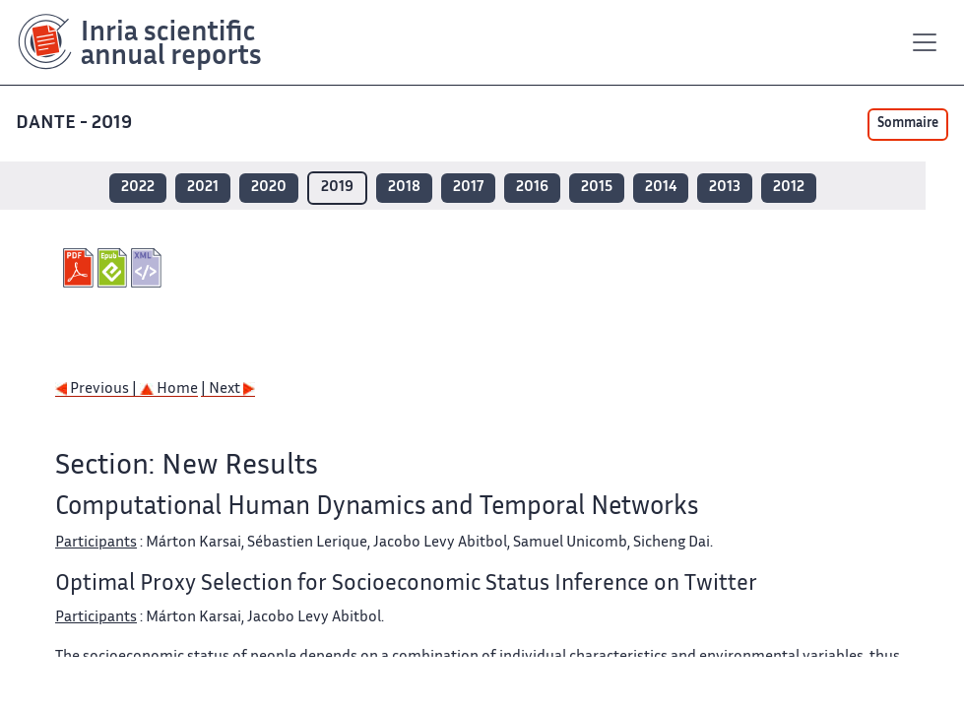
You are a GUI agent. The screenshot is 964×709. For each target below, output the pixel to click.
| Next (228, 389)
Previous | (97, 389)
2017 (468, 187)
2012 (788, 187)
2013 (724, 187)
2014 (660, 187)
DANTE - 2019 (76, 123)
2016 (532, 187)
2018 (404, 187)
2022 (138, 187)
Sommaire (907, 124)
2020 (269, 187)
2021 (203, 187)
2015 (596, 187)
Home (169, 389)
